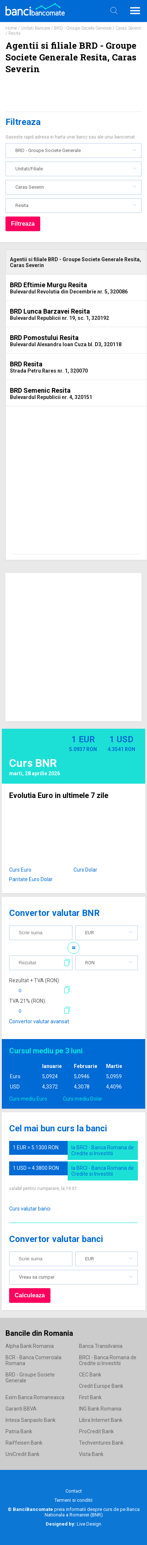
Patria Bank (18, 1431)
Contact (73, 1491)
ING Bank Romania (100, 1409)
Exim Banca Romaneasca (34, 1397)
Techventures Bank (101, 1443)
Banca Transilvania (100, 1346)
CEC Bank (90, 1375)
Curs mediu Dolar (82, 1099)
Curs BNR (33, 763)
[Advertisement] (70, 483)
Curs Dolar (85, 870)
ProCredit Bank (96, 1431)
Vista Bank (91, 1454)
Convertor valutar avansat (39, 1021)
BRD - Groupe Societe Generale (83, 28)
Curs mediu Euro (28, 1099)
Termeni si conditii (73, 1500)
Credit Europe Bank (101, 1386)
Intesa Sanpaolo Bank (30, 1420)
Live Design (73, 1524)
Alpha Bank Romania (29, 1346)
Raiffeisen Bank (23, 1443)
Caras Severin (129, 28)
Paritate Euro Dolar (31, 879)
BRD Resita (26, 364)
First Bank (90, 1397)
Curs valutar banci (29, 1209)
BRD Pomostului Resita (44, 337)
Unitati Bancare (35, 28)
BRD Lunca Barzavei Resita (50, 311)
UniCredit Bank (22, 1454)
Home (11, 28)
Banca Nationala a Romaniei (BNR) (92, 1512)
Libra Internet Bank (100, 1420)
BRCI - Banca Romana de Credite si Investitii (107, 1360)
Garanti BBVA (21, 1409)
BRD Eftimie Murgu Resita (48, 285)
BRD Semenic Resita (40, 390)
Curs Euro (20, 870)
